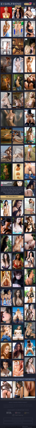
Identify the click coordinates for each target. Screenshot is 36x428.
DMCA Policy (25, 426)
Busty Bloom (15, 0)
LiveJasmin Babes (6, 0)
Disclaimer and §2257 (27, 427)
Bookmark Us (18, 419)
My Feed (28, 4)
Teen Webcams (31, 0)
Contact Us (18, 422)
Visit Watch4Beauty (12, 196)
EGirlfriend (11, 5)
